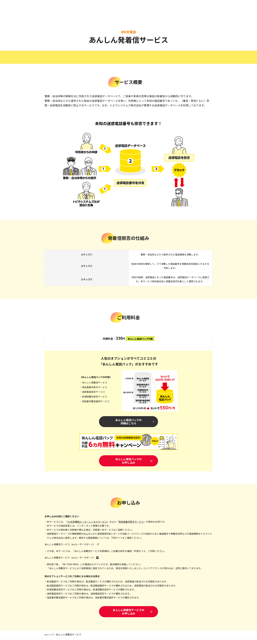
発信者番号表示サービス (131, 522)
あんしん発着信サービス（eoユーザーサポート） (70, 545)
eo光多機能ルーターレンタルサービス (87, 522)
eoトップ (49, 635)
